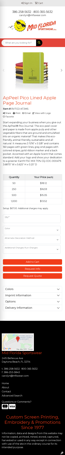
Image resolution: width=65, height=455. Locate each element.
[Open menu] (59, 43)
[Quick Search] (18, 42)
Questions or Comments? (16, 401)
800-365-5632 (43, 12)
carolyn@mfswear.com (32, 15)
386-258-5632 (21, 12)
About (5, 387)
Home (5, 383)
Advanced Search (12, 395)
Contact (6, 391)
